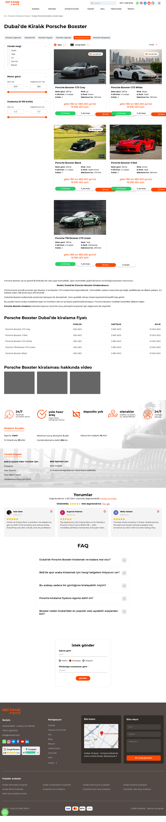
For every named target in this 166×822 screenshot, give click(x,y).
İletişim (51, 750)
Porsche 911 (30, 38)
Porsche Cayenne (13, 38)
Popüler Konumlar (57, 736)
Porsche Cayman (63, 38)
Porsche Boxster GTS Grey (70, 88)
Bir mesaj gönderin (143, 764)
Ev (5, 16)
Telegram (89, 667)
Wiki (50, 764)
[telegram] (145, 3)
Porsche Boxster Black (68, 163)
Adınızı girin (65, 657)
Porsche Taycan (45, 38)
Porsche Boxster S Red (124, 163)
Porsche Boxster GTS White (126, 88)
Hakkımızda (54, 755)
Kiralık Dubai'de (14, 791)
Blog (50, 745)
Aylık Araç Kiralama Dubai (14, 800)
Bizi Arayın (75, 114)
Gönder (83, 685)
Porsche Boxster (82, 38)
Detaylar (100, 114)
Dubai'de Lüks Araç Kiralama (137, 795)
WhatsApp (63, 114)
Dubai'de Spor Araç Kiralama (96, 795)
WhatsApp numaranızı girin (74, 673)
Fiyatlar (51, 732)
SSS (50, 741)
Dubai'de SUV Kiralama (54, 795)
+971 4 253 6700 (126, 3)
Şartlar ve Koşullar (155, 815)
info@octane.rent (11, 741)
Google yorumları (108, 505)
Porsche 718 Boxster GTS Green (73, 238)
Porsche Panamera (101, 38)
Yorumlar (52, 759)
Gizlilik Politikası (138, 815)
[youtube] (149, 3)
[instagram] (141, 3)
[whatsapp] (137, 3)
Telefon (65, 667)
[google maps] (152, 3)
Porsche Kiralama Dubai (19, 16)
